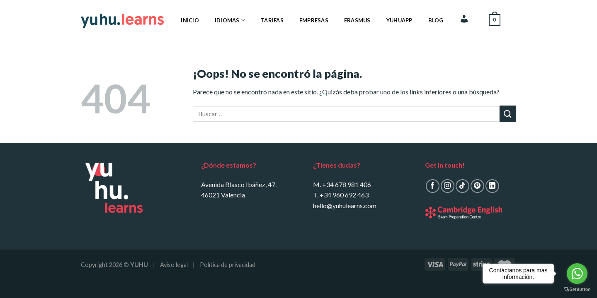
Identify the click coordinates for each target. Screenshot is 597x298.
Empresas (313, 20)
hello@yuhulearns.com (344, 205)
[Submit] (508, 114)
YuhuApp (399, 20)
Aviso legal (174, 264)
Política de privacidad (227, 264)
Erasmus (357, 20)
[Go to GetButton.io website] (577, 289)
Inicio (190, 20)
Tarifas (272, 20)
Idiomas (230, 20)
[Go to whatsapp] (577, 273)
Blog (436, 20)
